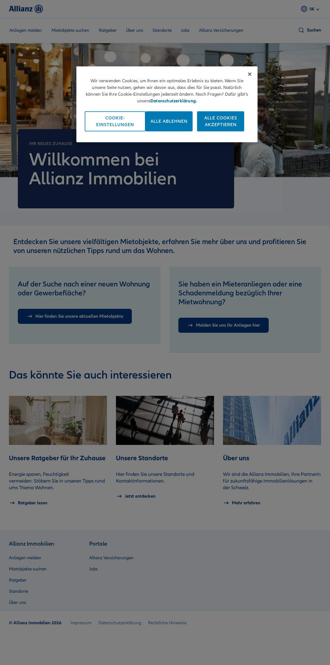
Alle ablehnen (169, 121)
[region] (167, 104)
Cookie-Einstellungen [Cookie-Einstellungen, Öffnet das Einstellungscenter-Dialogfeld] (115, 121)
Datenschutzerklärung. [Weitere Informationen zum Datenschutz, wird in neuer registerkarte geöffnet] (174, 101)
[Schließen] (250, 74)
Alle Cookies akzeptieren (220, 121)
